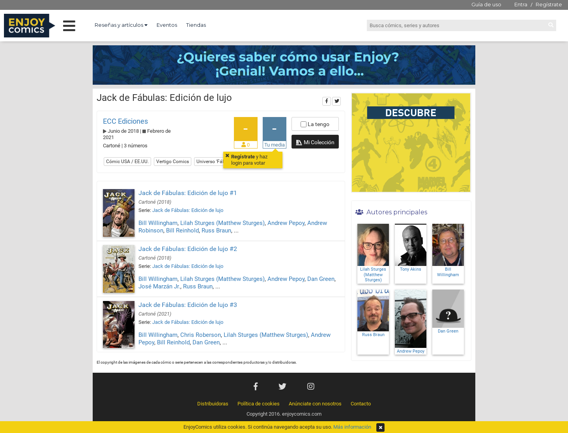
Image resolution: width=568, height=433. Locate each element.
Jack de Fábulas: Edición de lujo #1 (187, 193)
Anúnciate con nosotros (315, 404)
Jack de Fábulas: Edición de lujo (187, 210)
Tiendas (196, 25)
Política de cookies (258, 404)
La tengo (315, 124)
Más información (352, 427)
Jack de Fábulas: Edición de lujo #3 (187, 304)
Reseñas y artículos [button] (121, 25)
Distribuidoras (212, 404)
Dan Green (320, 278)
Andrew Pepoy (286, 223)
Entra (520, 4)
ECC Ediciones (125, 121)
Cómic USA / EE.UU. (127, 161)
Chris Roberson (200, 334)
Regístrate (549, 4)
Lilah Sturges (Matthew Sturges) (222, 223)
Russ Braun (216, 230)
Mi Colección (314, 143)
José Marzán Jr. (159, 286)
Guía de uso (486, 4)
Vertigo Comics (172, 161)
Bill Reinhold (182, 230)
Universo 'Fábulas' (215, 161)
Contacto (361, 404)
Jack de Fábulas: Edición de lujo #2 (187, 249)
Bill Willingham (158, 223)
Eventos (167, 25)
